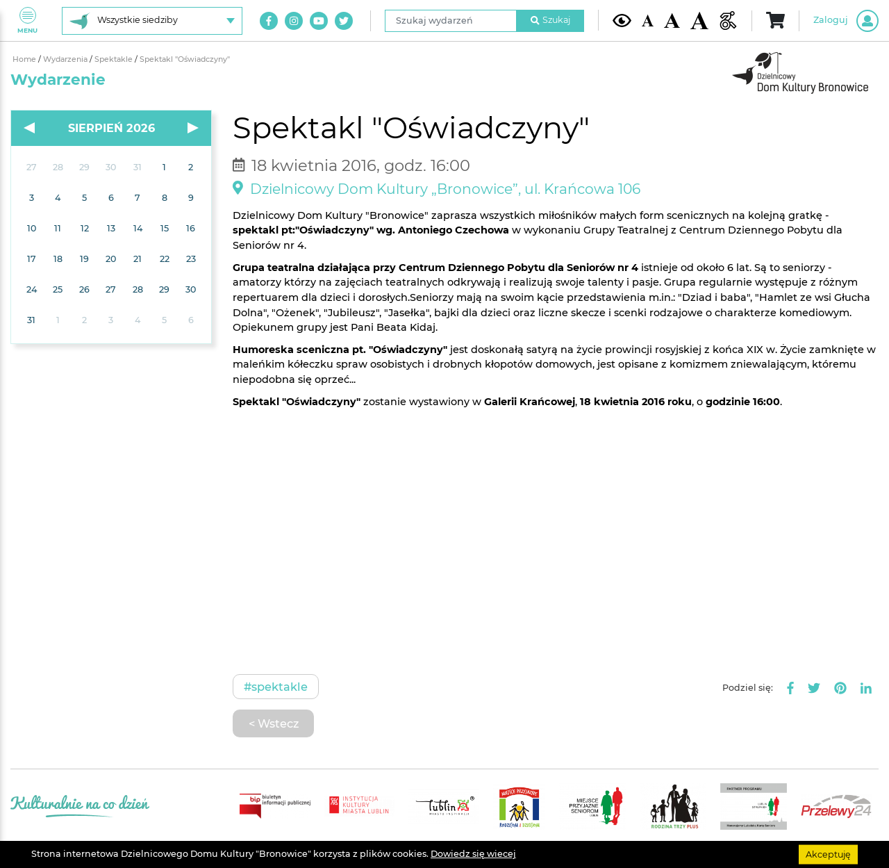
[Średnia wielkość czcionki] (671, 20)
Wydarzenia (66, 59)
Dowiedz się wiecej (473, 854)
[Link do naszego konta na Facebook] (269, 21)
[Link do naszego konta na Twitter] (344, 21)
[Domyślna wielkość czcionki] (648, 20)
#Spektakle (276, 687)
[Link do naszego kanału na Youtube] (319, 21)
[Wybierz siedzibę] (152, 21)
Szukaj (551, 20)
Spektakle (114, 59)
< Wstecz (274, 723)
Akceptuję (828, 854)
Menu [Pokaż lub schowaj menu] (27, 20)
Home (25, 59)
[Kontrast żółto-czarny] (622, 20)
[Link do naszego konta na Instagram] (294, 21)
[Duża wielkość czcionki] (699, 21)
